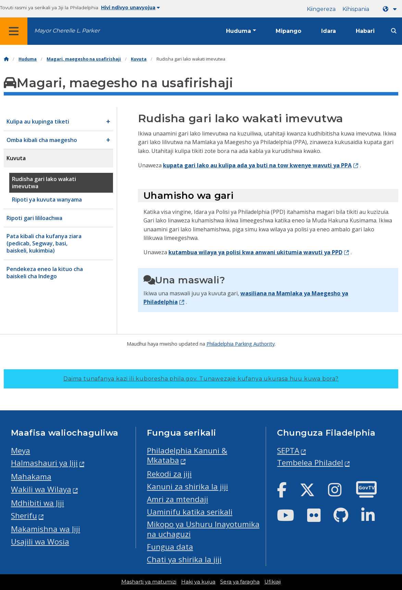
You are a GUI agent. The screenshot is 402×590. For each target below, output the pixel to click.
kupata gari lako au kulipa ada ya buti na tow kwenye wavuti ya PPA (257, 165)
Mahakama (31, 476)
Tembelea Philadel (310, 462)
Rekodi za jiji (169, 474)
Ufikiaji (272, 582)
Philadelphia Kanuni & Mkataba (187, 455)
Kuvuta (139, 59)
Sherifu (24, 515)
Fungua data (170, 546)
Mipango (288, 31)
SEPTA (288, 450)
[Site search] (394, 31)
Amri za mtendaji (177, 499)
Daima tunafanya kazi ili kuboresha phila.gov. (201, 378)
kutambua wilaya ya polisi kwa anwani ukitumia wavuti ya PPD (255, 252)
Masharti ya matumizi (148, 582)
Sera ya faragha (240, 582)
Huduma (238, 31)
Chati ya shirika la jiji (184, 559)
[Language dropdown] (391, 9)
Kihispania (355, 9)
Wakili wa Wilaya (41, 489)
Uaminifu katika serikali (190, 511)
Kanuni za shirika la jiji (187, 486)
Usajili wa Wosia (40, 541)
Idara (328, 31)
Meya (20, 450)
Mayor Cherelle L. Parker (67, 30)
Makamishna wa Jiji (45, 529)
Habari (365, 31)
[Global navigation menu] (13, 31)
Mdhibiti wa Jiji (37, 503)
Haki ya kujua (198, 582)
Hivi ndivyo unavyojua (130, 7)
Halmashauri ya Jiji (44, 463)
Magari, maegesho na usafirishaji (84, 59)
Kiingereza (321, 9)
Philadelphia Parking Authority (240, 343)
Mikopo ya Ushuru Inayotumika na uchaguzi (203, 529)
